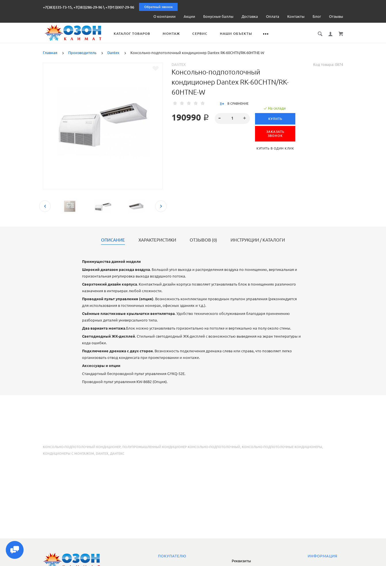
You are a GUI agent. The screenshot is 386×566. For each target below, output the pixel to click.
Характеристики (157, 240)
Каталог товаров (136, 33)
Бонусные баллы (218, 16)
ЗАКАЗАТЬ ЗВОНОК (276, 133)
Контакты (296, 16)
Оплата (272, 16)
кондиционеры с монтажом (68, 453)
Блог (317, 16)
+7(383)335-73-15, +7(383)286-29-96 (72, 7)
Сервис (204, 33)
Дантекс (117, 453)
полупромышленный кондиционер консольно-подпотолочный (181, 447)
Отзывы (336, 16)
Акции (189, 16)
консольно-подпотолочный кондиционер (82, 447)
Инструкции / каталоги (258, 240)
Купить (276, 119)
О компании (164, 16)
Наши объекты (240, 33)
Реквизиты (241, 561)
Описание (113, 240)
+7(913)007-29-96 (119, 7)
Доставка (250, 16)
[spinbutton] (232, 118)
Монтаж (175, 33)
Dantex (179, 64)
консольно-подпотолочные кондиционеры (282, 447)
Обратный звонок (158, 7)
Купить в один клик (275, 148)
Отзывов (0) (203, 240)
